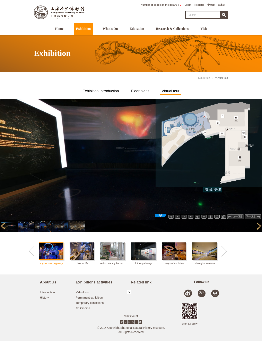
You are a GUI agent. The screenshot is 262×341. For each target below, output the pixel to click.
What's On (110, 28)
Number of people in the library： (161, 4)
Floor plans (140, 91)
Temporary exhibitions (90, 302)
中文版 (211, 4)
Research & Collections (172, 28)
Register (199, 4)
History (44, 297)
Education (137, 28)
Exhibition (83, 28)
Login (188, 4)
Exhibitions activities (94, 282)
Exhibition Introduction (101, 91)
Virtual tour (221, 77)
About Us (48, 282)
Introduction (47, 292)
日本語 (221, 4)
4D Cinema (83, 308)
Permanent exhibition (89, 297)
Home (59, 28)
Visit (204, 28)
